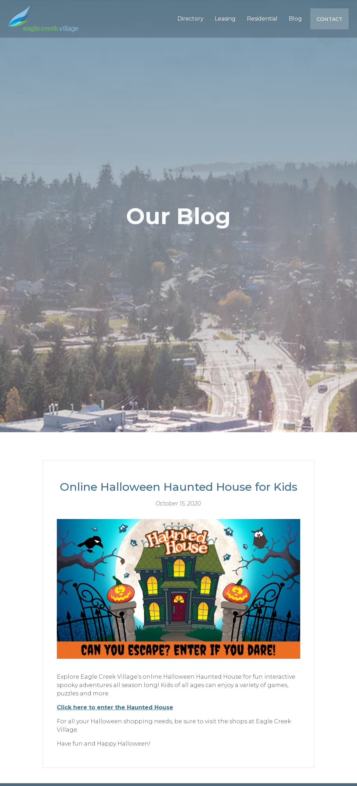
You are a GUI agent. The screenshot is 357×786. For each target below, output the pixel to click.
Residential (262, 18)
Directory (190, 18)
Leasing (225, 18)
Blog (295, 18)
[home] (43, 19)
